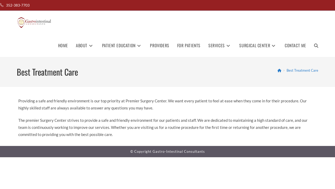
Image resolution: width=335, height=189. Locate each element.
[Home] (279, 70)
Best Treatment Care (302, 70)
